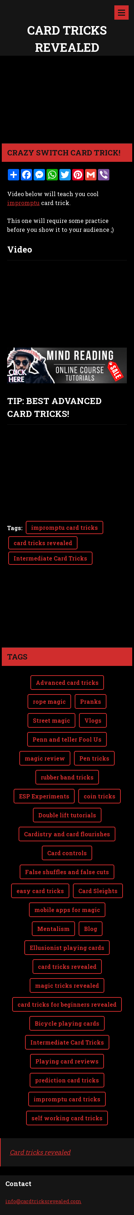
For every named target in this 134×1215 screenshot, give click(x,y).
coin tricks (99, 796)
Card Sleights (98, 891)
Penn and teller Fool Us (67, 739)
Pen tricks (94, 758)
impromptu (23, 202)
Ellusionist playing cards (67, 947)
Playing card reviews (67, 1061)
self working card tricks (67, 1118)
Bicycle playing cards (67, 1023)
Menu (121, 12)
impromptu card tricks (64, 527)
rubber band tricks (67, 777)
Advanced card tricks (67, 682)
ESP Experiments (44, 796)
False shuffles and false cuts (67, 872)
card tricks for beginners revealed (67, 1004)
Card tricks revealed (40, 1152)
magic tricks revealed (67, 985)
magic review (45, 758)
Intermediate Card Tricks (50, 558)
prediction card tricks (67, 1080)
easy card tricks (40, 891)
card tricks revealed (43, 543)
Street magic (51, 720)
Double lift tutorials (67, 815)
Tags (14, 528)
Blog (90, 928)
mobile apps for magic (67, 909)
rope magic (49, 701)
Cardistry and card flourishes (67, 834)
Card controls (67, 853)
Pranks (90, 701)
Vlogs (92, 720)
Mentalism (53, 928)
